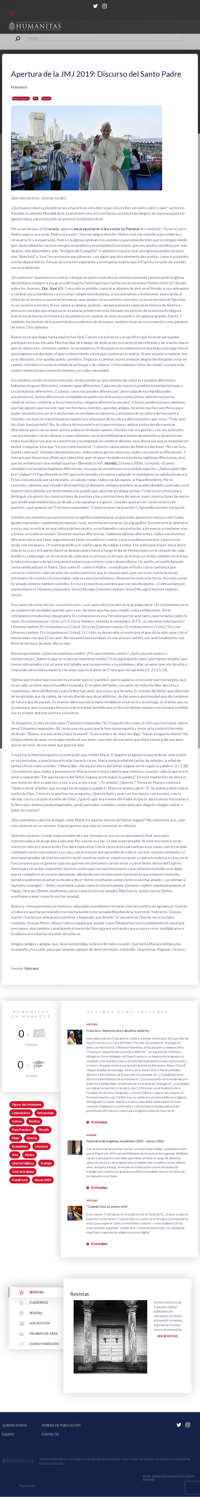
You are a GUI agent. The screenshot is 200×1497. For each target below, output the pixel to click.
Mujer (15, 1138)
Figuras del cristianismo (26, 1104)
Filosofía (43, 1129)
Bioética (34, 1121)
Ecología (46, 1163)
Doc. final (49, 288)
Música (29, 1155)
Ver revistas (167, 1336)
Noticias (91, 1024)
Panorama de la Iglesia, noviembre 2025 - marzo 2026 (125, 1141)
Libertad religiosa (23, 1163)
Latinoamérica (21, 1113)
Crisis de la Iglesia (23, 1171)
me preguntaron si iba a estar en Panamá (106, 229)
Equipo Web (44, 1486)
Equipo (8, 1434)
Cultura (17, 1121)
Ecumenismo (20, 1146)
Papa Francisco (21, 98)
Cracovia (51, 229)
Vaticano (31, 968)
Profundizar (99, 1122)
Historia (32, 1138)
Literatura (41, 1146)
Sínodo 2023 (43, 1180)
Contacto (50, 1434)
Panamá (46, 98)
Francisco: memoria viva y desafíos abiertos (117, 1030)
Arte (15, 1155)
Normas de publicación (61, 1425)
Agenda (91, 1135)
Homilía (110, 463)
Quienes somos (14, 1425)
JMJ (35, 98)
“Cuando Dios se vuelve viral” (107, 1206)
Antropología (45, 1113)
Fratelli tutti (19, 1180)
